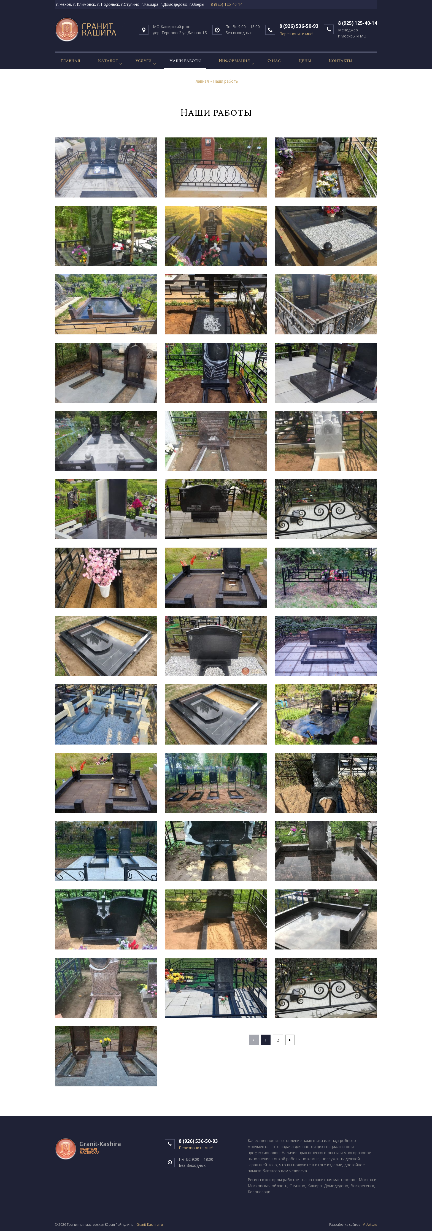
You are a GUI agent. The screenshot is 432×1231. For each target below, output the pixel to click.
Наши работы (185, 60)
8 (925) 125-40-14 (226, 4)
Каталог (108, 60)
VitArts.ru (370, 1224)
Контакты (340, 60)
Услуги (143, 60)
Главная (70, 60)
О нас (274, 60)
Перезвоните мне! (196, 1147)
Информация (234, 60)
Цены (304, 60)
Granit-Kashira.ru (149, 1224)
